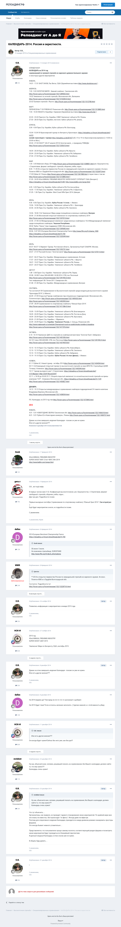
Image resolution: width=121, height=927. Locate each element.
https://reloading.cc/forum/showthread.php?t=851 (47, 182)
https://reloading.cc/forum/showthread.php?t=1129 (82, 379)
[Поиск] (97, 12)
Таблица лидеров (76, 18)
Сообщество (12, 13)
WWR (17, 565)
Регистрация (108, 5)
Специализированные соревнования (42, 53)
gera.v (17, 481)
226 (17, 83)
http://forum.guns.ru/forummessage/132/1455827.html (49, 381)
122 (17, 472)
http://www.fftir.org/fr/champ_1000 (85, 231)
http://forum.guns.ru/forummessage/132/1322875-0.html (50, 586)
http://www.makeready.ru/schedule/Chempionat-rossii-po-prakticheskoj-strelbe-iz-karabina (61, 324)
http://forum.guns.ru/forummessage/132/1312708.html (75, 102)
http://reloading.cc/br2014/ (62, 138)
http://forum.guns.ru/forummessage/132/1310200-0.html (50, 99)
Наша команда (41, 18)
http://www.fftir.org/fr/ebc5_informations (46, 554)
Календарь (28, 18)
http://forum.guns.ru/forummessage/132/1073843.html (73, 400)
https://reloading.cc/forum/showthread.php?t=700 (47, 234)
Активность (25, 12)
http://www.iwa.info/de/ (87, 112)
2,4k (17, 585)
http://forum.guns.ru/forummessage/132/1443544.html (65, 369)
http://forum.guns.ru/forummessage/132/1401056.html (49, 337)
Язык (60, 921)
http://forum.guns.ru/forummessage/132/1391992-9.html (85, 340)
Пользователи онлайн (58, 18)
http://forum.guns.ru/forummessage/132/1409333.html (62, 298)
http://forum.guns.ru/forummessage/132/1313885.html (85, 109)
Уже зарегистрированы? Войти (87, 5)
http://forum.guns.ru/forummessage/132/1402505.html (49, 301)
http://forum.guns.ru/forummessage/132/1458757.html (90, 415)
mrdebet (17, 759)
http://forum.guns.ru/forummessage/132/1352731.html (49, 249)
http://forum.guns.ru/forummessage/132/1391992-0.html (50, 278)
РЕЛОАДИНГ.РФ (15, 4)
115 (17, 779)
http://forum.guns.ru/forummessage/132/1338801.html (74, 164)
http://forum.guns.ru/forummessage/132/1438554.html (49, 394)
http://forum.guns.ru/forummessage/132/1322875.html (85, 171)
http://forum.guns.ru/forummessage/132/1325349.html (49, 236)
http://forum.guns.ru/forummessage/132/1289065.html (49, 94)
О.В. (21, 51)
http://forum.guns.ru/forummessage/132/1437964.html (49, 343)
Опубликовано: (40, 63)
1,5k (17, 549)
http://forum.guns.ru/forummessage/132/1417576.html (49, 327)
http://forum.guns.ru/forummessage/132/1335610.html (49, 146)
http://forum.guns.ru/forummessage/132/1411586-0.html (50, 306)
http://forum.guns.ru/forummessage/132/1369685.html (49, 229)
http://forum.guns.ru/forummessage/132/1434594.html (84, 363)
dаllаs (17, 529)
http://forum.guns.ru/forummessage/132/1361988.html (67, 174)
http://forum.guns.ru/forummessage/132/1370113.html (84, 252)
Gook (17, 452)
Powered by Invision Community (60, 923)
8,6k (17, 651)
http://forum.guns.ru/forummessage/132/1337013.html (49, 218)
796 (17, 502)
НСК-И (17, 630)
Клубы (17, 18)
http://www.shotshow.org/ (87, 83)
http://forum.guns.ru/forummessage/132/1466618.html (88, 413)
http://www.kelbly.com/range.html (78, 182)
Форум (8, 18)
